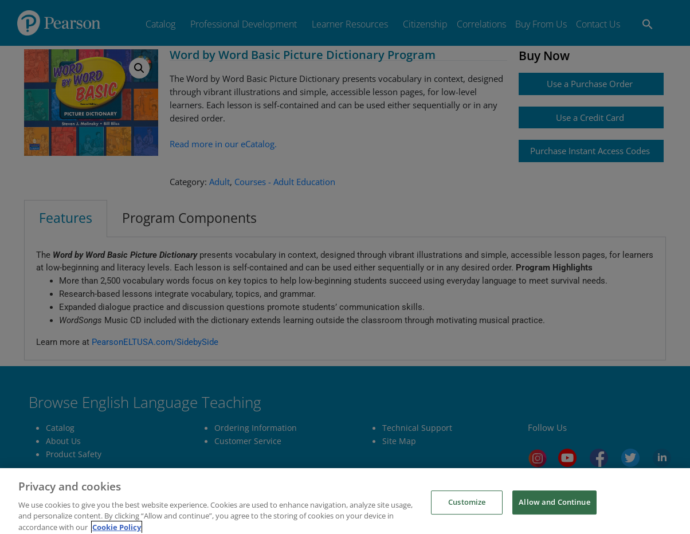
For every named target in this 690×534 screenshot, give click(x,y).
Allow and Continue (554, 513)
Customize (466, 513)
